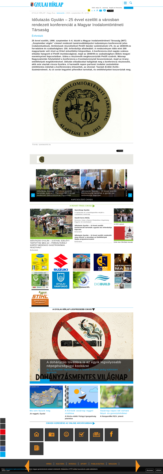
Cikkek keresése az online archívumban (67, 425)
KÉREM (158, 470)
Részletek (150, 470)
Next (130, 373)
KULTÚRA (60, 466)
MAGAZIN (61, 13)
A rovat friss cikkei (80, 206)
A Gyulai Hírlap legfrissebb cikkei (70, 310)
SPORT (84, 466)
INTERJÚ (72, 466)
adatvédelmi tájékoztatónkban (14, 469)
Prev (43, 373)
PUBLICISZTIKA (97, 466)
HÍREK (49, 466)
